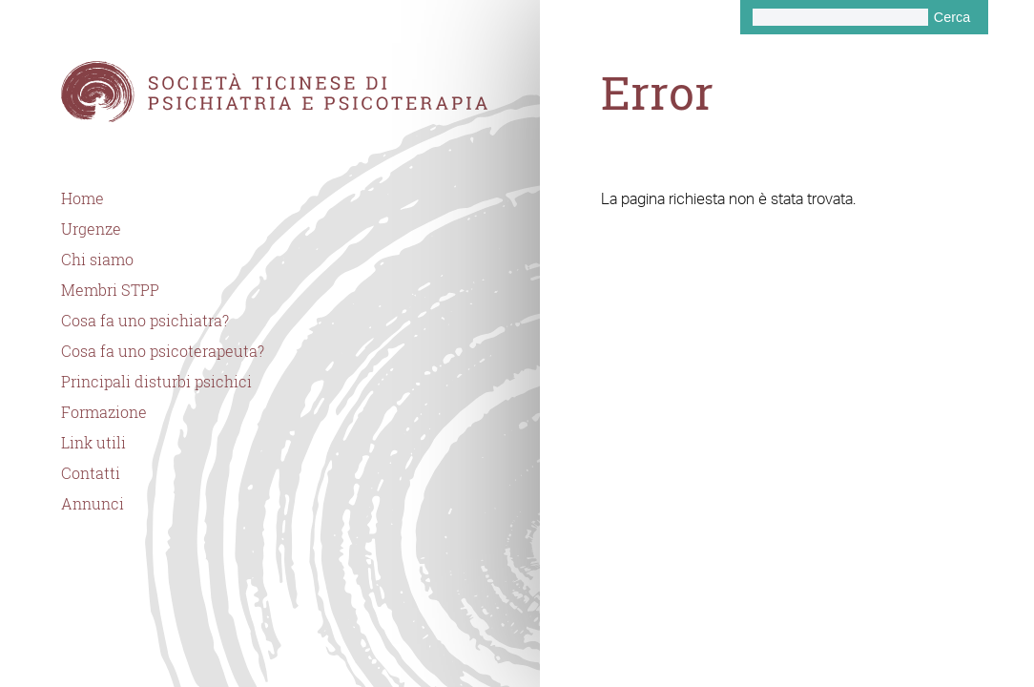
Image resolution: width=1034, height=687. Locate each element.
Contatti (90, 473)
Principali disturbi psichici (156, 381)
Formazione (104, 412)
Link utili (93, 442)
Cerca (952, 17)
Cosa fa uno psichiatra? (145, 320)
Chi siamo (97, 259)
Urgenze (91, 229)
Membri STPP (110, 290)
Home (82, 198)
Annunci (92, 503)
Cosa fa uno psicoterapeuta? (162, 351)
